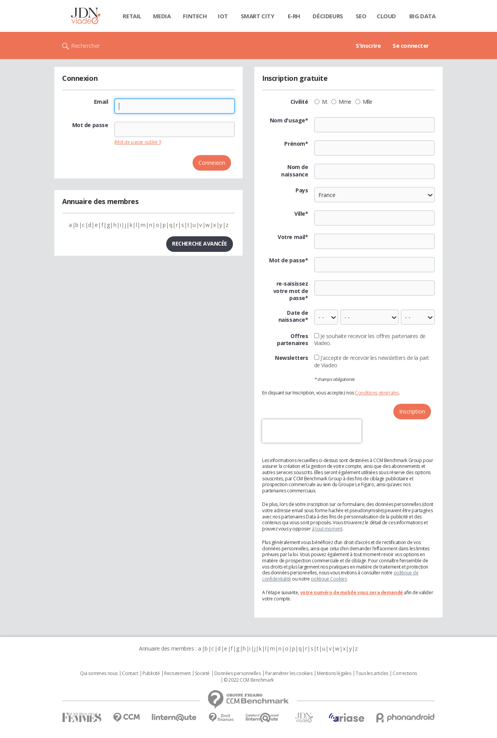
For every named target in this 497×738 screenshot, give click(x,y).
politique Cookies (329, 579)
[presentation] (311, 431)
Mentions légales (334, 673)
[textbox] (374, 218)
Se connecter (411, 45)
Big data (422, 16)
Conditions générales (377, 392)
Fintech (195, 16)
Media (162, 16)
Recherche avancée (199, 243)
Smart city (258, 16)
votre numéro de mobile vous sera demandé (351, 592)
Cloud (386, 16)
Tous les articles (372, 673)
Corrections (405, 673)
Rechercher (85, 45)
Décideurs (328, 16)
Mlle (363, 101)
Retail (132, 16)
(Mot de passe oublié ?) (137, 142)
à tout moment (327, 528)
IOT (223, 16)
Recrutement (177, 673)
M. (321, 101)
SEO (361, 16)
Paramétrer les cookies (289, 673)
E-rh (294, 16)
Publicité (151, 673)
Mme (341, 101)
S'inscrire (368, 45)
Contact (130, 673)
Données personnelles (237, 673)
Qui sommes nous (99, 673)
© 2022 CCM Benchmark (249, 680)
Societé (202, 673)
